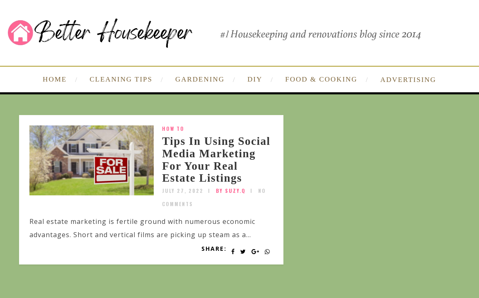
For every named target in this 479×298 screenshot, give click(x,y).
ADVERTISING (408, 80)
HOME (55, 79)
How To (173, 128)
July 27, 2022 (182, 190)
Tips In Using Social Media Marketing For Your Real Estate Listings (216, 159)
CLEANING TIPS (121, 79)
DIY (254, 79)
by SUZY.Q (231, 190)
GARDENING (200, 79)
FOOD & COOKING (321, 79)
